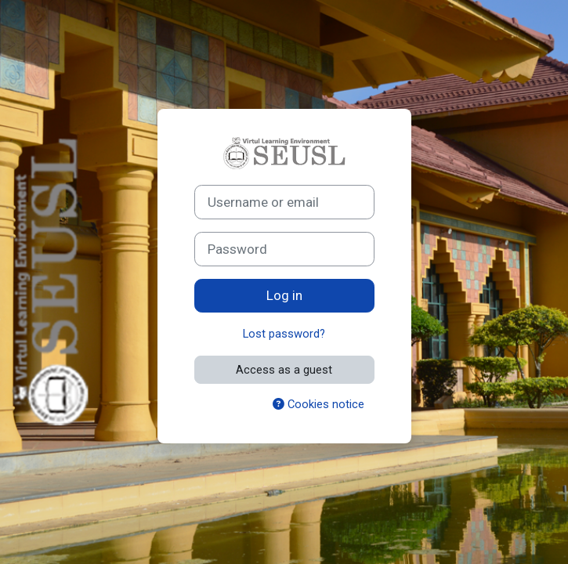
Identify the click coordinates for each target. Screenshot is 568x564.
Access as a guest (284, 370)
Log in (284, 295)
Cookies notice (318, 404)
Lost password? (284, 334)
